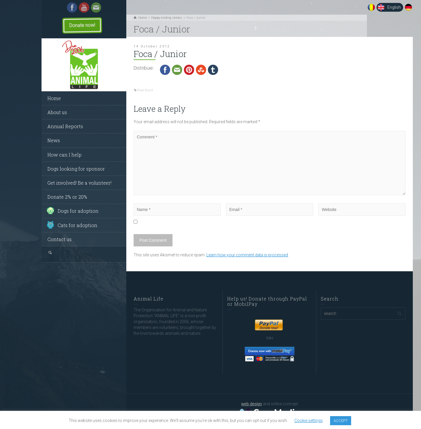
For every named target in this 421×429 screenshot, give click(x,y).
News (53, 140)
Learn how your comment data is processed (247, 255)
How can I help (64, 155)
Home (54, 98)
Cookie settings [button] (308, 420)
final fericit (145, 90)
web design (251, 403)
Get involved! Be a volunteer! (79, 183)
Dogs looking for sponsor (76, 169)
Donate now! (82, 25)
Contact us (59, 239)
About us (57, 112)
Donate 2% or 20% (67, 197)
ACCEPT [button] (341, 420)
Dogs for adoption (78, 211)
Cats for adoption (77, 225)
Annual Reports (65, 126)
